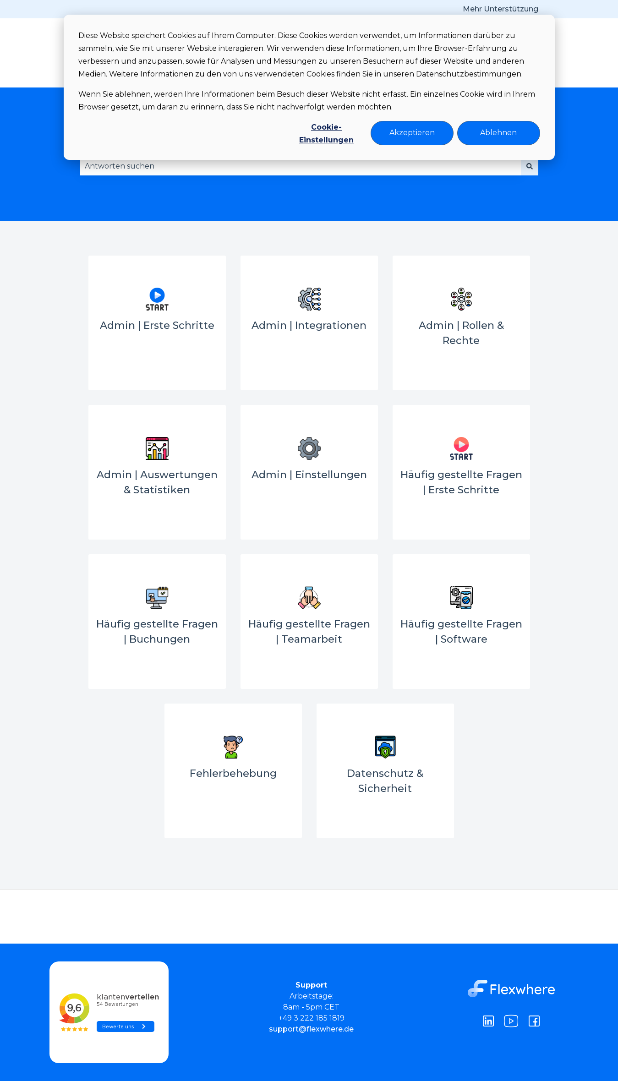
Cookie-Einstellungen (326, 133)
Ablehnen (498, 132)
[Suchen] (529, 166)
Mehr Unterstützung (500, 9)
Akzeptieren (412, 132)
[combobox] (300, 166)
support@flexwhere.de (311, 1029)
